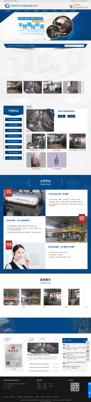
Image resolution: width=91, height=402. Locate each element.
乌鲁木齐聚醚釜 (56, 150)
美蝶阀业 (37, 396)
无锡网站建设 (68, 400)
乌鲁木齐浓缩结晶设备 (13, 136)
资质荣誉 (64, 10)
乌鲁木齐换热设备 (13, 125)
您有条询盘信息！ (84, 1)
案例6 (66, 307)
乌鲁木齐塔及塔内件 (13, 147)
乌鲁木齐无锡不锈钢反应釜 (20, 45)
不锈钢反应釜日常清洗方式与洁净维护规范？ (39, 371)
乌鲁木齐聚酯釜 (11, 49)
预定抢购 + (61, 116)
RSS (76, 1)
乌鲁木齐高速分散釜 (13, 152)
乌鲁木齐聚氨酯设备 (13, 119)
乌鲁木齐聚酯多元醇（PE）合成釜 (36, 150)
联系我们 (73, 10)
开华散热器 (48, 396)
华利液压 (43, 396)
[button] (44, 39)
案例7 (45, 307)
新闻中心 (45, 10)
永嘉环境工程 (12, 396)
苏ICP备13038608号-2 (55, 400)
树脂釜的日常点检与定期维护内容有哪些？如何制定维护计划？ (75, 354)
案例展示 (36, 10)
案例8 (24, 307)
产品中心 (27, 10)
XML (78, 1)
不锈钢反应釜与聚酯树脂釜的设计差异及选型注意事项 (75, 345)
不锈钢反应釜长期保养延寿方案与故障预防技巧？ (40, 364)
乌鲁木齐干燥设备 (13, 130)
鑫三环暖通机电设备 (29, 396)
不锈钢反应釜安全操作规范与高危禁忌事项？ (39, 367)
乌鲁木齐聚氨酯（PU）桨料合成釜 (77, 150)
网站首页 (8, 10)
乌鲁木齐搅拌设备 (13, 158)
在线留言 (55, 10)
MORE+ (86, 106)
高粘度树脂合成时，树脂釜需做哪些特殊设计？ (75, 363)
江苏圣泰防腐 (20, 396)
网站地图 (73, 1)
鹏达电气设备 (56, 396)
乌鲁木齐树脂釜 (31, 45)
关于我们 (17, 10)
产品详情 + (71, 116)
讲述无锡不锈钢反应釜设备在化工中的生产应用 (38, 354)
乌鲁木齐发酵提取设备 (13, 141)
